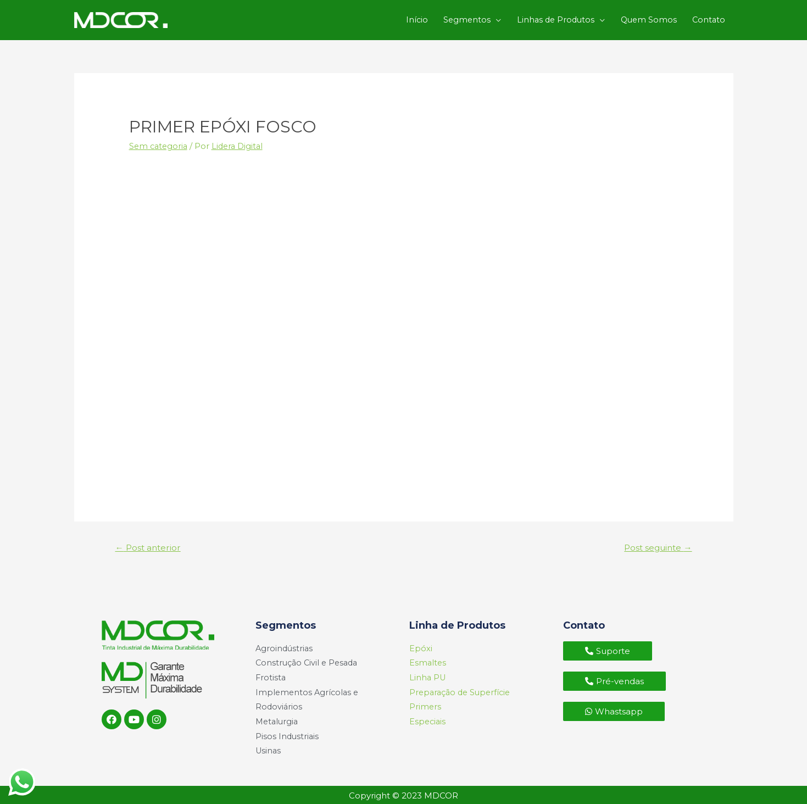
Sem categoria (159, 139)
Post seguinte (656, 541)
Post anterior (149, 541)
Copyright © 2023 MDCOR (403, 794)
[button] (607, 645)
